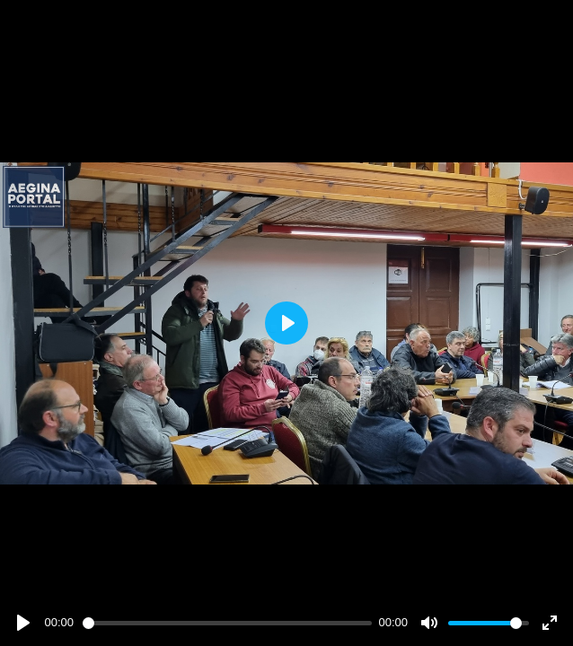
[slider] (227, 623)
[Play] (23, 622)
